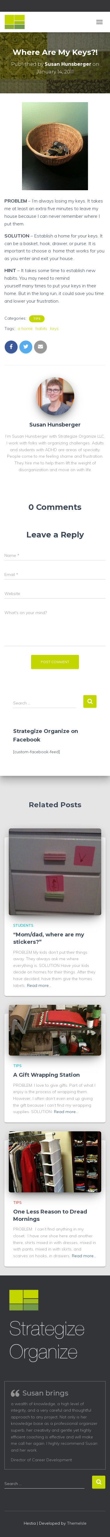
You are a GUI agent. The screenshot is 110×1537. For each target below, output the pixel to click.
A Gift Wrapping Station (46, 1075)
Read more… (39, 985)
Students (23, 925)
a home (25, 328)
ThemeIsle (77, 1523)
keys (54, 328)
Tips (36, 319)
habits (41, 328)
